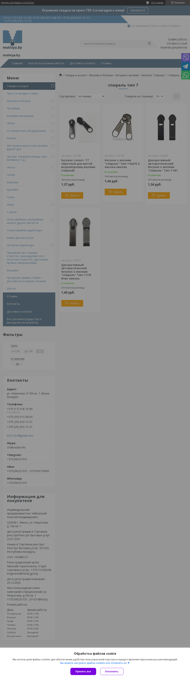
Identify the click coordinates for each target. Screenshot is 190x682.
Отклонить (111, 671)
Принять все (83, 671)
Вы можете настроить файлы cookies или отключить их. (93, 662)
